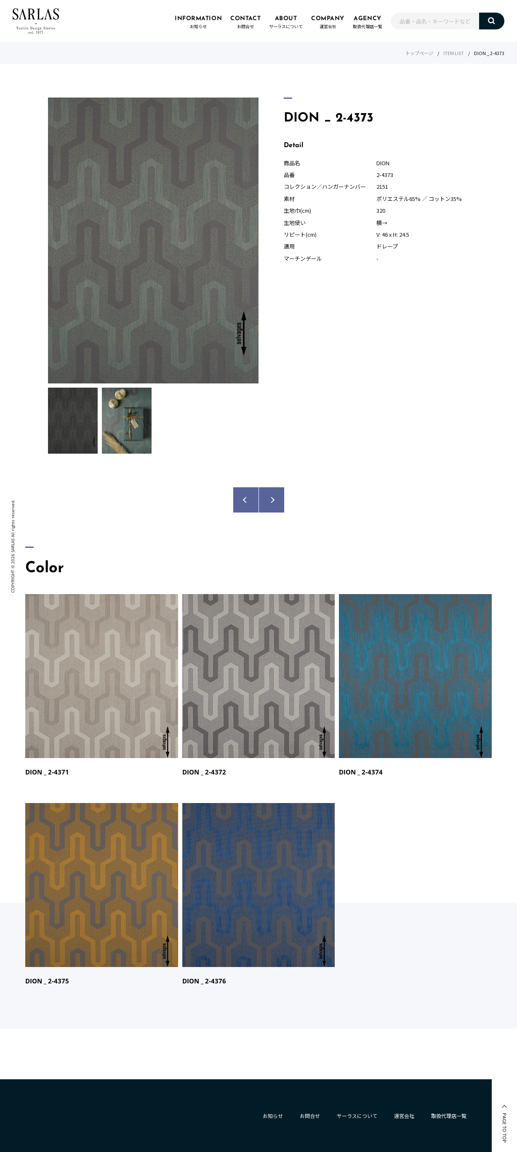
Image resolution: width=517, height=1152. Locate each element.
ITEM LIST (453, 52)
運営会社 (404, 1115)
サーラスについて (357, 1115)
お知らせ (273, 1115)
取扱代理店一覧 (448, 1115)
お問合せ (310, 1115)
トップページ (419, 52)
